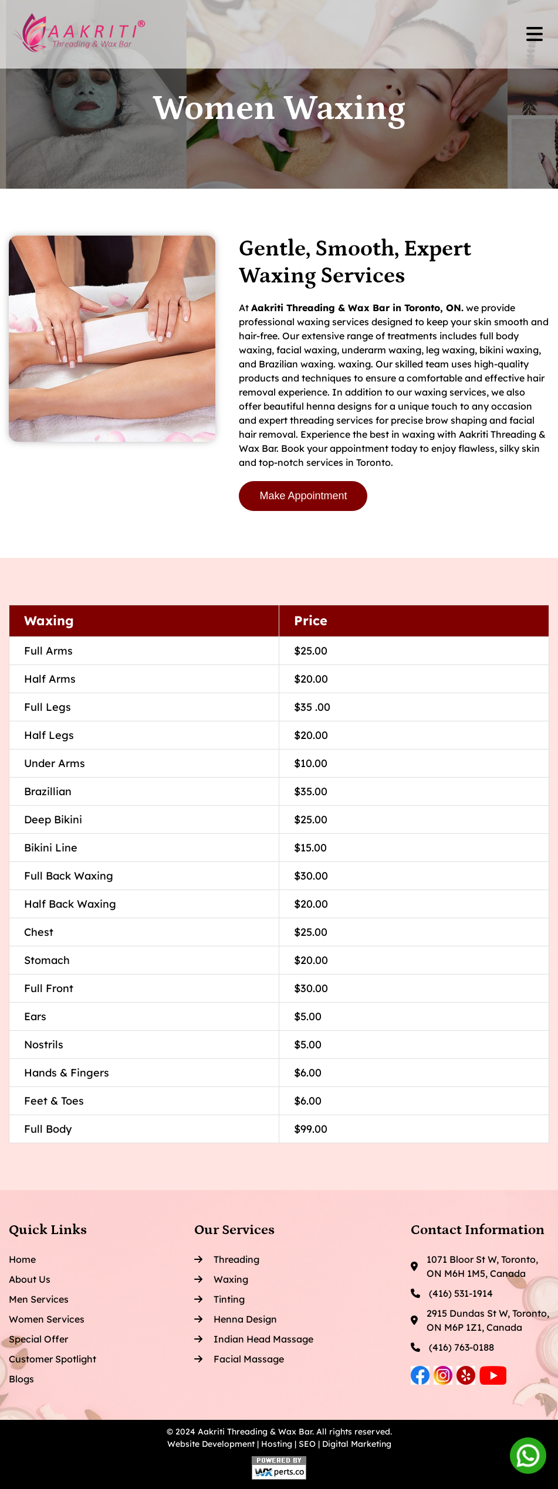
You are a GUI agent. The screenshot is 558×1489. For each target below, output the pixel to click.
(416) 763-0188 (452, 1347)
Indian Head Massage (253, 1339)
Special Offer (38, 1339)
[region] (279, 874)
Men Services (39, 1299)
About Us (29, 1279)
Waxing (221, 1279)
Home (22, 1259)
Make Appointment (303, 496)
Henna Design (235, 1319)
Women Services (46, 1319)
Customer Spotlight (52, 1359)
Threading (226, 1259)
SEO (307, 1444)
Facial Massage (239, 1359)
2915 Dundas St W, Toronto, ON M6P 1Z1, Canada (480, 1320)
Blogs (21, 1379)
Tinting (219, 1299)
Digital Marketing (356, 1444)
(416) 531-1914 (452, 1293)
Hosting (276, 1444)
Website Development (211, 1444)
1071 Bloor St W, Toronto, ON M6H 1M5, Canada (474, 1266)
